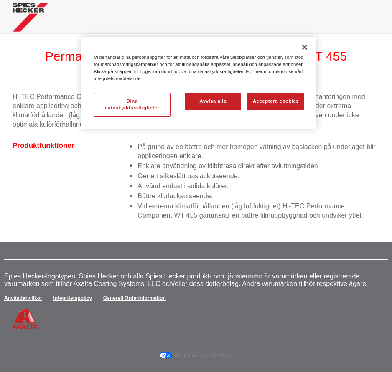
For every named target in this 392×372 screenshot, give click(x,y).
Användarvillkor (23, 298)
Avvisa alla (213, 101)
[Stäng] (304, 47)
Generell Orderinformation (134, 298)
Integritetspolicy (72, 298)
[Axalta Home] (30, 23)
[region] (199, 83)
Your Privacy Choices (196, 354)
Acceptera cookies (276, 101)
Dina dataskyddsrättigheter (132, 104)
